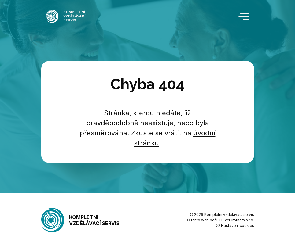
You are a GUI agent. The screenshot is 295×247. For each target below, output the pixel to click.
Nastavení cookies (235, 225)
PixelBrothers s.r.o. (237, 220)
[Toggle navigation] (244, 16)
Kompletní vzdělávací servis (80, 220)
